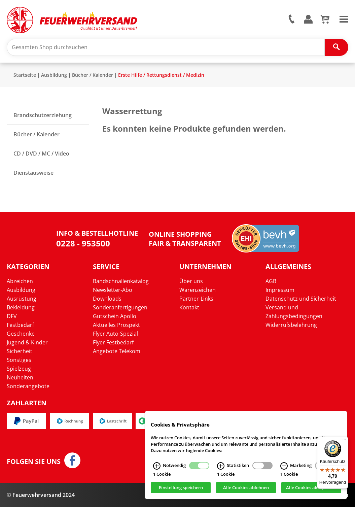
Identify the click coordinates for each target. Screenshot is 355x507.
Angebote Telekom (116, 351)
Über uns (191, 281)
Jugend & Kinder (27, 342)
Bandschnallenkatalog (121, 281)
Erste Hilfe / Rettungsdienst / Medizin (161, 75)
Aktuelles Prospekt (116, 325)
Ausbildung (54, 75)
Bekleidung (21, 307)
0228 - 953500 (83, 243)
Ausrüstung (21, 298)
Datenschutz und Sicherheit (300, 298)
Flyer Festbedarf (113, 342)
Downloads (107, 298)
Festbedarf (20, 325)
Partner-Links (196, 298)
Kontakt (189, 307)
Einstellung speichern (181, 488)
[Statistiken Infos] (220, 466)
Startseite (24, 75)
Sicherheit (19, 351)
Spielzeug (19, 368)
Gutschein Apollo (114, 316)
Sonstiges (19, 360)
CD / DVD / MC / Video (41, 153)
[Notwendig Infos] (157, 466)
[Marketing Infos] (284, 466)
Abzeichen (20, 281)
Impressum (279, 290)
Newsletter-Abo (112, 290)
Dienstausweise (33, 172)
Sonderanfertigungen (120, 307)
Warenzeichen (197, 290)
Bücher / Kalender (92, 75)
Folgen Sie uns (34, 461)
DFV (12, 316)
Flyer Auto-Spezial (115, 333)
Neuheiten (20, 377)
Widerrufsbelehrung (291, 325)
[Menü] (344, 441)
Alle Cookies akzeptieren (311, 488)
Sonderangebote (28, 386)
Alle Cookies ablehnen (246, 488)
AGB (270, 281)
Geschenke (21, 333)
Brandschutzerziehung (42, 115)
